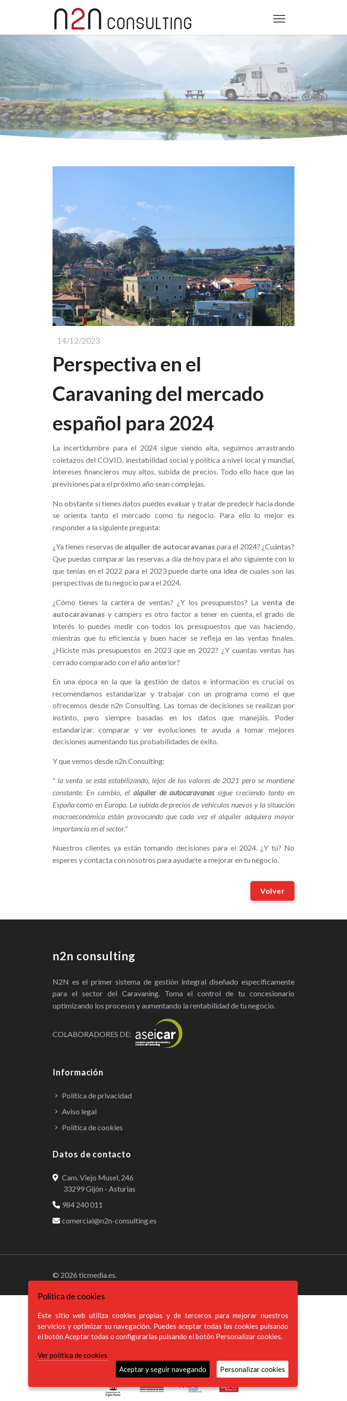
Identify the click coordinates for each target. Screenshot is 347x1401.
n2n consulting (94, 956)
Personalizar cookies (252, 1369)
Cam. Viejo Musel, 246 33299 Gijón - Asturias (94, 1183)
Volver (272, 890)
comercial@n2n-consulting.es (105, 1220)
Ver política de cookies (72, 1355)
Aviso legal (75, 1111)
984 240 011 (78, 1204)
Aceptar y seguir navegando (162, 1369)
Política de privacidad (92, 1095)
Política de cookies (88, 1127)
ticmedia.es (97, 1274)
